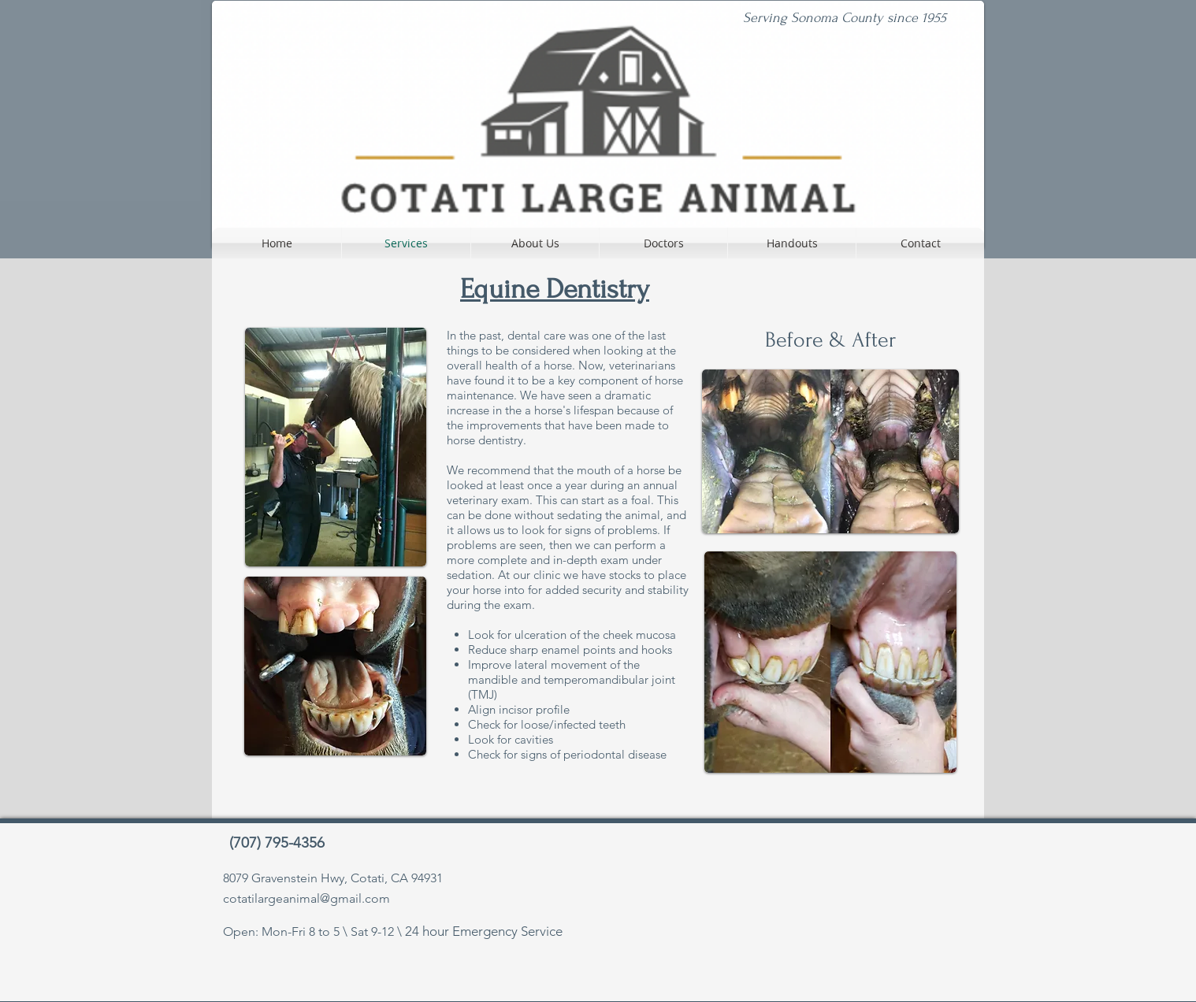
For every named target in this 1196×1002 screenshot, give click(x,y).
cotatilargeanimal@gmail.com (306, 898)
